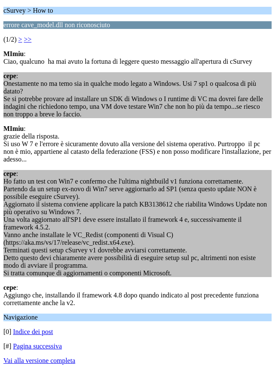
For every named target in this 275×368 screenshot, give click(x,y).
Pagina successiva (37, 346)
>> (27, 39)
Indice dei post (33, 331)
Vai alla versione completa (39, 360)
